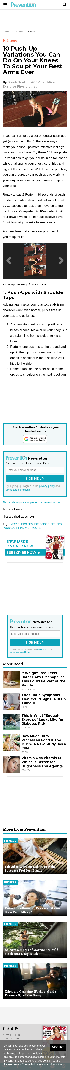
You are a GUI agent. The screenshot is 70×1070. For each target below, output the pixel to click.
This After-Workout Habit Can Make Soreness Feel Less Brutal (30, 869)
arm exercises (22, 524)
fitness (56, 524)
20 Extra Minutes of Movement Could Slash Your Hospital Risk (31, 952)
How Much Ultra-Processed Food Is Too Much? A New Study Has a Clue (43, 742)
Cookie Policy (30, 1064)
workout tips (14, 527)
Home (6, 31)
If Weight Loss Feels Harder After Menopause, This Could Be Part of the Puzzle (43, 679)
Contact (9, 1038)
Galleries (18, 31)
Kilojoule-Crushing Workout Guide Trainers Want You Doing (30, 993)
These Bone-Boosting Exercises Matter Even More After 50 (32, 910)
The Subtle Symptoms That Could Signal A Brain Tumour (43, 699)
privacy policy (47, 486)
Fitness (31, 31)
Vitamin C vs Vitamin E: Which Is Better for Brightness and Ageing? (42, 762)
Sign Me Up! (35, 478)
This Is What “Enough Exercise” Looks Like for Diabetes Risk (42, 720)
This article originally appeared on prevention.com (31, 502)
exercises (41, 524)
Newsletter (11, 1035)
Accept (58, 1047)
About (20, 1038)
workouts (33, 527)
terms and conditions (18, 489)
